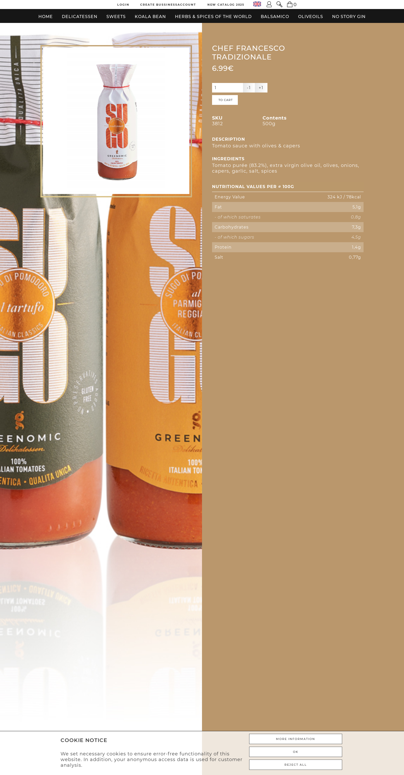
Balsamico (275, 16)
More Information (295, 739)
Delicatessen (79, 16)
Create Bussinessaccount (168, 4)
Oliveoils (310, 16)
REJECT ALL (295, 764)
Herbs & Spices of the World (213, 16)
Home (45, 16)
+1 (261, 87)
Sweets (116, 16)
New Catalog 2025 (226, 4)
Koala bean (150, 16)
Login (123, 4)
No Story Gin (349, 16)
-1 (249, 87)
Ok (295, 752)
